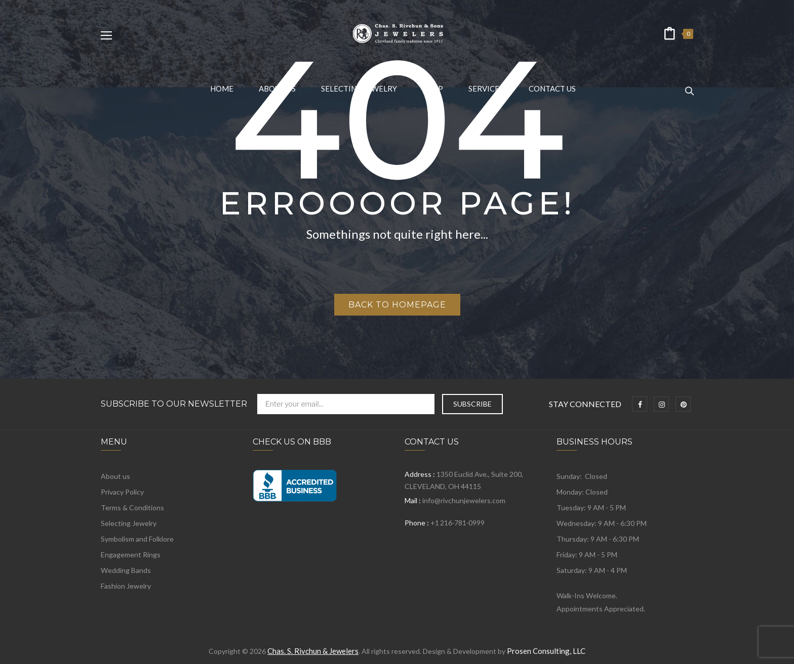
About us (115, 476)
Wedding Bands (126, 570)
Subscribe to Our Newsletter (174, 404)
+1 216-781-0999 (457, 522)
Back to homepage (397, 304)
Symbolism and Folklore (137, 539)
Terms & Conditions (132, 507)
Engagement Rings (131, 554)
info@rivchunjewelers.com (463, 500)
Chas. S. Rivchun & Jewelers (313, 650)
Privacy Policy (122, 492)
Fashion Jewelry (126, 586)
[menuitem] (222, 88)
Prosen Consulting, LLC (546, 650)
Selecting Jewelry (128, 523)
